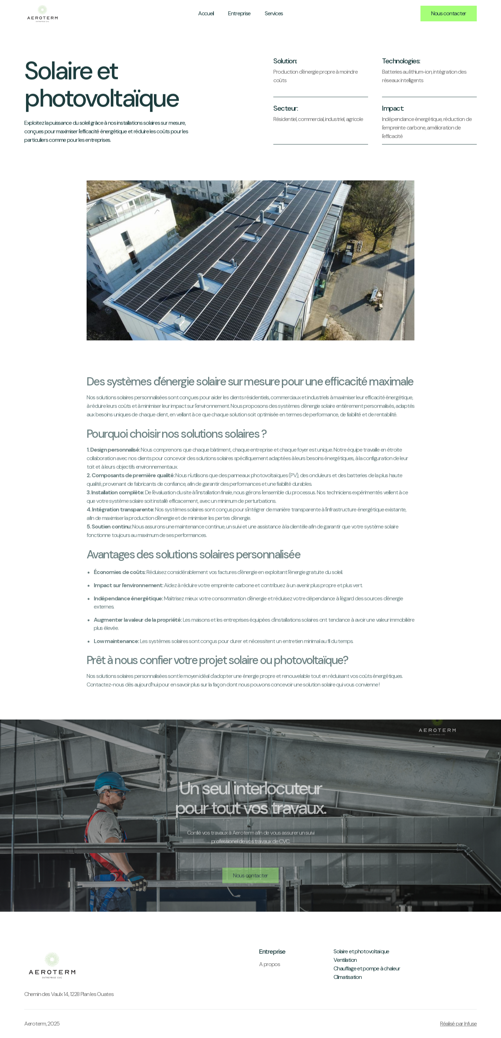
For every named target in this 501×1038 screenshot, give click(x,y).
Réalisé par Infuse (458, 1023)
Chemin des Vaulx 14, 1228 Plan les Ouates (69, 994)
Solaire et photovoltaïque (361, 951)
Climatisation (347, 977)
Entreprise (239, 13)
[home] (42, 13)
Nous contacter (448, 13)
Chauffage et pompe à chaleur (367, 968)
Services (274, 13)
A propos (269, 964)
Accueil (206, 13)
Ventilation (345, 960)
